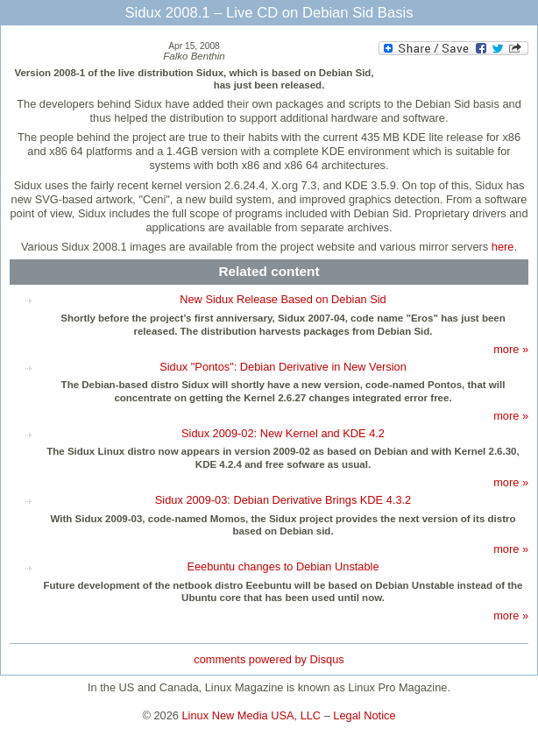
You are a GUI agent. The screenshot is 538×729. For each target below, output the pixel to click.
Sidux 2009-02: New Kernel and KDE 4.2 (283, 433)
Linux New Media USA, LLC (252, 715)
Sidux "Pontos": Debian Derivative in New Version (283, 366)
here (503, 246)
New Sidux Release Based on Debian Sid (283, 299)
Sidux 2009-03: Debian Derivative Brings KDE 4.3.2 (283, 499)
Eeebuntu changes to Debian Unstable (283, 566)
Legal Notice (364, 715)
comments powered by (268, 659)
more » (510, 349)
